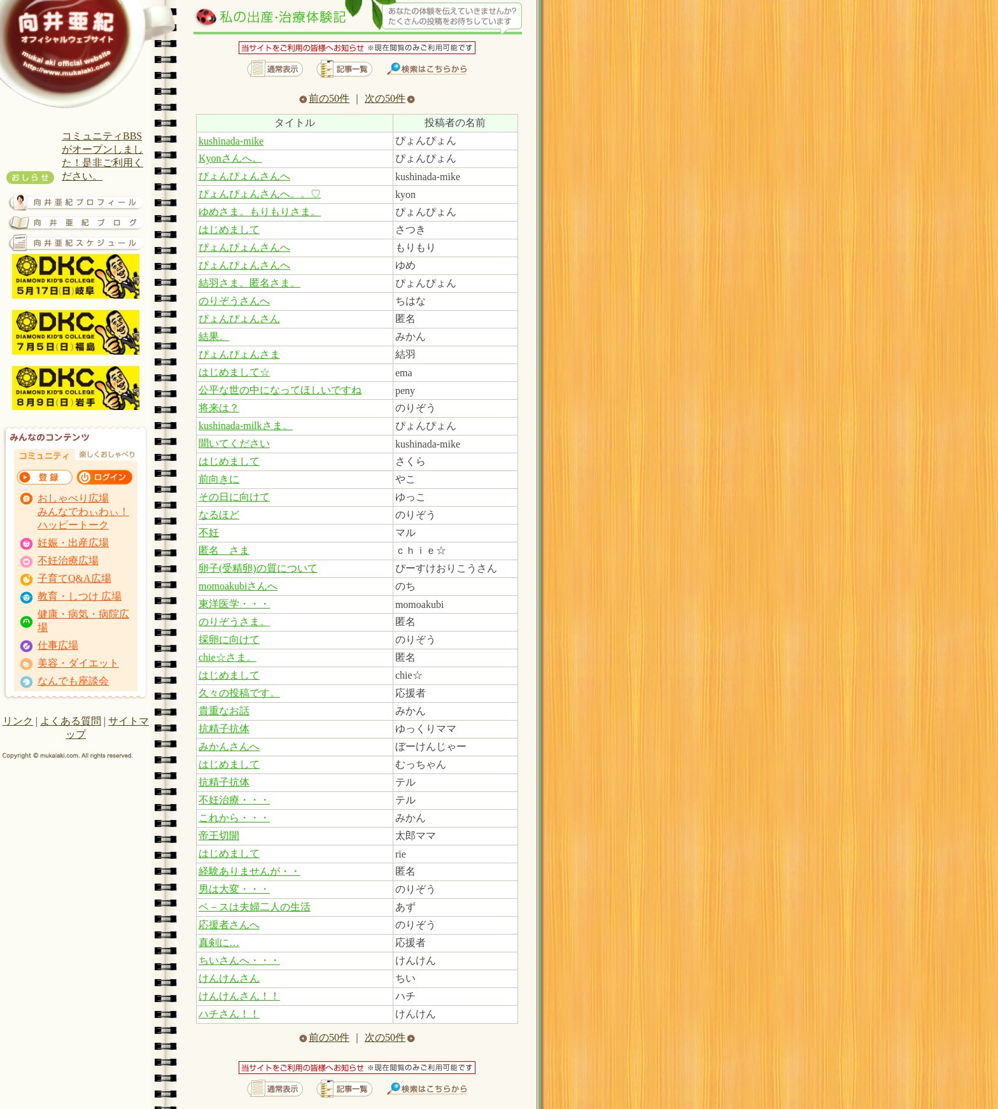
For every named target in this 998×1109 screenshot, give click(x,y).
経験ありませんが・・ (249, 871)
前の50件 (324, 98)
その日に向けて (234, 496)
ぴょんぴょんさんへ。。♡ (260, 193)
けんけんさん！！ (239, 996)
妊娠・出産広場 (73, 542)
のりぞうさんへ (234, 300)
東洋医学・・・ (234, 603)
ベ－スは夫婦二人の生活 (255, 906)
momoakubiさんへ (238, 586)
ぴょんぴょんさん (239, 318)
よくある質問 (70, 721)
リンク (18, 721)
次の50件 (390, 98)
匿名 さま (224, 550)
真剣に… (219, 942)
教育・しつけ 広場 (80, 596)
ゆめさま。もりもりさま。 (260, 211)
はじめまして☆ (234, 372)
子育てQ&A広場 (74, 578)
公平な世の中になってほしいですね (280, 390)
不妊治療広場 (68, 560)
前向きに (219, 479)
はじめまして (229, 229)
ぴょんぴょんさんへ (244, 176)
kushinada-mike (231, 141)
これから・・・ (234, 817)
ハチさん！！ (229, 1013)
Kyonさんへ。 (230, 158)
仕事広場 (58, 645)
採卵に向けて (229, 639)
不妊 (209, 532)
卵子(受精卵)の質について (258, 568)
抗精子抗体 (224, 728)
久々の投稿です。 (239, 693)
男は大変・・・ (234, 889)
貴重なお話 (224, 710)
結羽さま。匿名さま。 (249, 283)
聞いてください (234, 443)
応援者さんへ (229, 924)
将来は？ (219, 407)
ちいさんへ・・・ (239, 960)
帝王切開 (219, 835)
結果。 (214, 336)
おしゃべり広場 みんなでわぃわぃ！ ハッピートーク (83, 511)
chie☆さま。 (228, 657)
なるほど (219, 514)
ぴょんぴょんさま (239, 354)
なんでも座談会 (73, 680)
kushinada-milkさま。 (246, 425)
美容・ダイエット (78, 663)
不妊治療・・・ (234, 800)
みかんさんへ (229, 746)
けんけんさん (229, 978)
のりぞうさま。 (234, 621)
